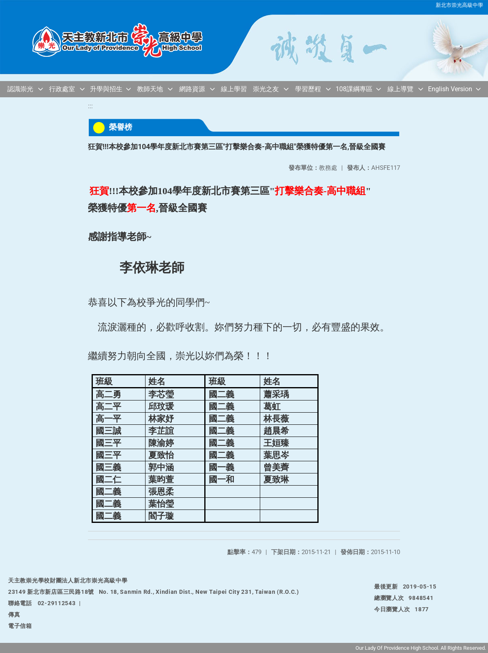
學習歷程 (308, 89)
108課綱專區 (354, 89)
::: (90, 106)
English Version (450, 89)
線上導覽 (400, 89)
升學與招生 (106, 89)
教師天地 (150, 89)
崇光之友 (266, 89)
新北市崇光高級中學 (459, 5)
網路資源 (192, 89)
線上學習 (234, 89)
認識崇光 (20, 89)
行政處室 (62, 89)
